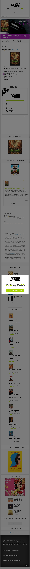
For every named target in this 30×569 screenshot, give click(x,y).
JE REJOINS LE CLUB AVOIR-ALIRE (15, 290)
